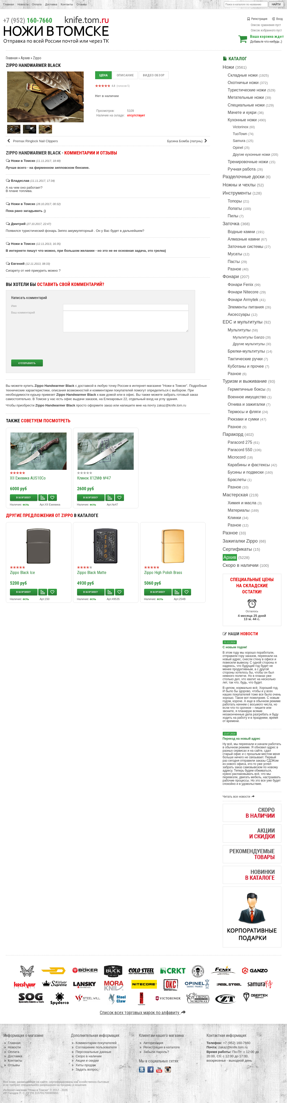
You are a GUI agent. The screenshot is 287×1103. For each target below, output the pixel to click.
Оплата (37, 4)
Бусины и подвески (246, 472)
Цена (103, 75)
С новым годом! (235, 647)
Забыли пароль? (154, 1052)
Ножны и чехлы (239, 184)
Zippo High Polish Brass (163, 572)
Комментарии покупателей (94, 1043)
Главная (8, 4)
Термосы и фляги (244, 412)
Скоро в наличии (241, 565)
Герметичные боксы (247, 389)
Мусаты (235, 254)
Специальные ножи (246, 105)
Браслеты (237, 479)
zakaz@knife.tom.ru (171, 405)
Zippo (37, 58)
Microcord (237, 457)
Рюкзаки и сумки (243, 419)
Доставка (51, 4)
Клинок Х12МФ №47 (94, 478)
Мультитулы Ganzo (249, 337)
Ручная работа (242, 169)
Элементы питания (246, 307)
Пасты (234, 261)
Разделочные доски (244, 176)
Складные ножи (243, 75)
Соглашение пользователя (94, 1047)
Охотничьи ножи (243, 82)
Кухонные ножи (242, 120)
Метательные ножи (246, 97)
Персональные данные (91, 1052)
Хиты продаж (83, 1065)
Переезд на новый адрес (241, 738)
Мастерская (235, 494)
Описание (125, 75)
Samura (239, 141)
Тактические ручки (245, 359)
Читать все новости (239, 796)
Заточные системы (245, 246)
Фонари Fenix (240, 284)
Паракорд (233, 434)
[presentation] (150, 346)
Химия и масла (242, 503)
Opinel (238, 148)
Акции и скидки (85, 1060)
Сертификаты (237, 549)
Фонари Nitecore (243, 292)
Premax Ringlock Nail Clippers (32, 141)
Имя (14, 305)
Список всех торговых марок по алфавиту (143, 1012)
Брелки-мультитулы (246, 351)
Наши (240, 633)
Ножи (228, 67)
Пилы (233, 216)
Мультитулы (239, 330)
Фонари (231, 276)
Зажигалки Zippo (240, 541)
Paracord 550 (240, 450)
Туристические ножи (247, 90)
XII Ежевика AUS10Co (28, 478)
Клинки (234, 517)
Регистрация (257, 19)
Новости (22, 4)
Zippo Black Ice (22, 572)
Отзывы (82, 4)
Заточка (231, 223)
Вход (277, 19)
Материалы (239, 510)
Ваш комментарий (23, 312)
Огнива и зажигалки (246, 404)
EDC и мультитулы (243, 322)
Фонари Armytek (243, 299)
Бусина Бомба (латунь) (188, 141)
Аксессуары (239, 314)
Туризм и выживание (245, 381)
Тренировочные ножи (248, 162)
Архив (229, 557)
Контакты (67, 4)
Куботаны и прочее (246, 366)
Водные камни (241, 232)
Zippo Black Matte (91, 572)
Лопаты (235, 208)
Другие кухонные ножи (251, 154)
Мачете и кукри (242, 112)
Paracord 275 (240, 442)
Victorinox (240, 127)
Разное (234, 269)
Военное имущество (247, 397)
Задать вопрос (84, 1069)
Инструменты (237, 193)
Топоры (235, 201)
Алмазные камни (244, 239)
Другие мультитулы (249, 344)
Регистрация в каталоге (159, 1047)
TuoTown (240, 134)
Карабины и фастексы (249, 465)
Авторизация (151, 1043)
